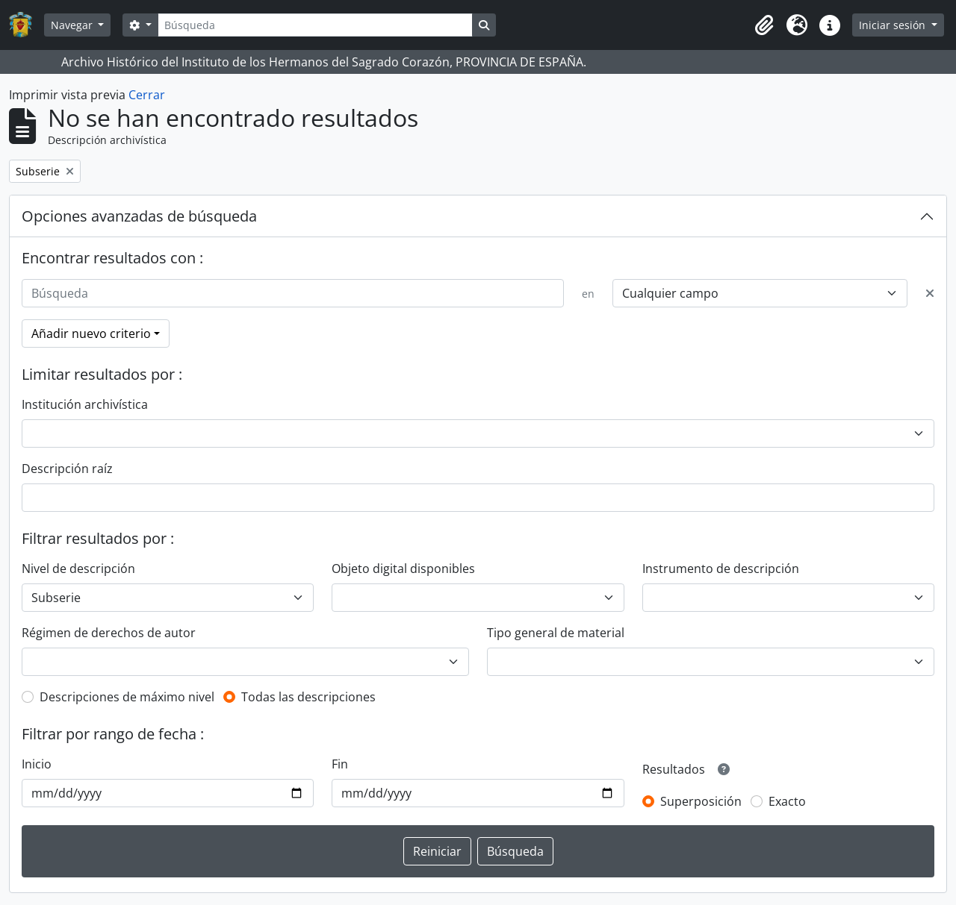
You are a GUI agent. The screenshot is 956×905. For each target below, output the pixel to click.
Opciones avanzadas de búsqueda (139, 216)
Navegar (73, 25)
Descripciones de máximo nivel (127, 697)
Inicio (37, 764)
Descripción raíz (67, 468)
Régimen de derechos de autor (109, 632)
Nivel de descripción (78, 568)
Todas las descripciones (308, 697)
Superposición (701, 801)
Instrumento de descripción (720, 568)
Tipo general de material (555, 632)
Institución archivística (85, 404)
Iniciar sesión (893, 25)
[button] (764, 25)
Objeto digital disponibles (403, 568)
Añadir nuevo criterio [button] (91, 333)
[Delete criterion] (929, 293)
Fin (340, 764)
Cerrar (146, 95)
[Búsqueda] (315, 25)
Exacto (787, 801)
